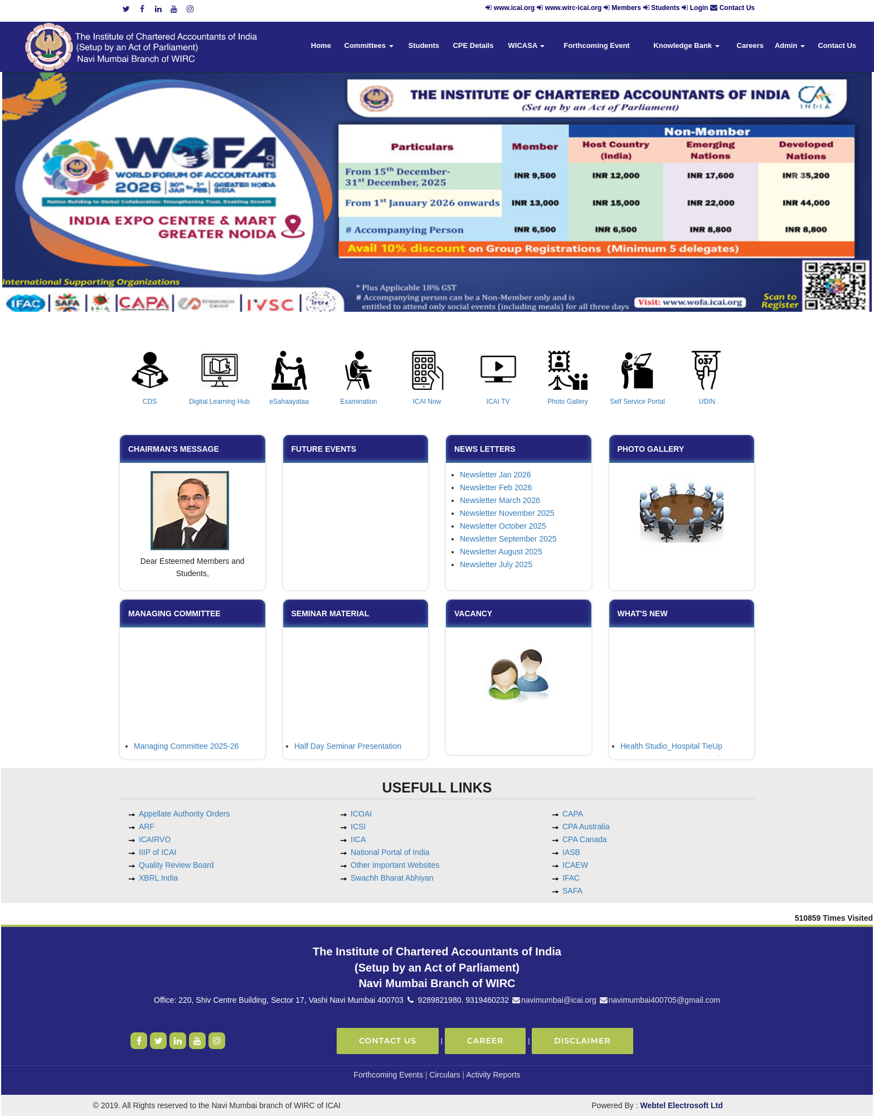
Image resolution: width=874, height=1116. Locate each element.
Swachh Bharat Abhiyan (392, 877)
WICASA (526, 45)
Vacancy (473, 613)
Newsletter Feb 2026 (496, 487)
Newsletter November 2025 (507, 513)
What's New (643, 613)
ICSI (358, 826)
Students (665, 8)
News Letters (485, 449)
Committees (369, 45)
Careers (750, 45)
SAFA (572, 890)
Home (321, 45)
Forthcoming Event (596, 45)
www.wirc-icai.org (574, 8)
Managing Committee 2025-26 (186, 751)
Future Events (324, 449)
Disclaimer (582, 1041)
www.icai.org (514, 8)
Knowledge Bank (686, 45)
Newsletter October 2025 (503, 525)
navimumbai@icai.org (553, 1000)
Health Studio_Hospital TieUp (671, 751)
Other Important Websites (395, 865)
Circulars (444, 1074)
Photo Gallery (651, 449)
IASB (571, 852)
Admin (790, 45)
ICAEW (575, 865)
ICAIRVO (155, 839)
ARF (146, 826)
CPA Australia (586, 826)
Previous (67, 184)
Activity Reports (493, 1074)
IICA (358, 839)
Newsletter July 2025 (496, 564)
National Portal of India (390, 852)
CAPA (572, 813)
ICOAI (361, 813)
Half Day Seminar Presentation (347, 751)
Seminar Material (331, 613)
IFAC (571, 877)
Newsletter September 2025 (508, 538)
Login (699, 8)
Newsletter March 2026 (500, 500)
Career (485, 1041)
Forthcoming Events (388, 1074)
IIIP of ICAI (157, 852)
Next (799, 184)
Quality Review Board (176, 865)
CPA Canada (584, 839)
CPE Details (473, 45)
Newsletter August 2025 (501, 551)
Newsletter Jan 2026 (495, 474)
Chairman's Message (173, 449)
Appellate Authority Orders (184, 813)
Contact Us (737, 8)
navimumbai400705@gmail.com (659, 1000)
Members (626, 8)
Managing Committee (174, 613)
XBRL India (158, 877)
